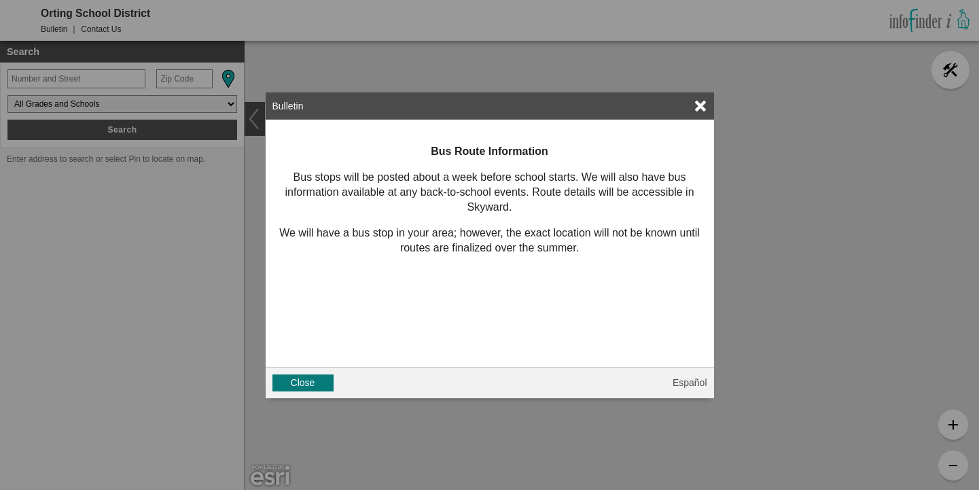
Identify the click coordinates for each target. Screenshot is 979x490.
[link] (700, 106)
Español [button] (690, 382)
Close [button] (303, 382)
